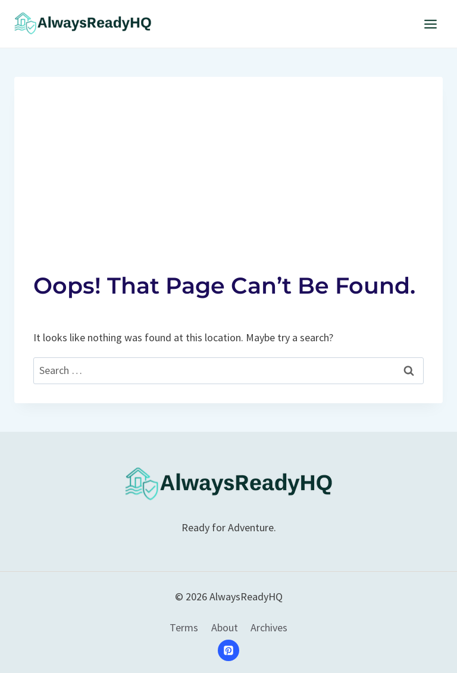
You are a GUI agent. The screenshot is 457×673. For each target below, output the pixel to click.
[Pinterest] (228, 650)
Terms (184, 627)
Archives (269, 627)
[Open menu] (430, 24)
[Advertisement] (228, 160)
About (224, 627)
